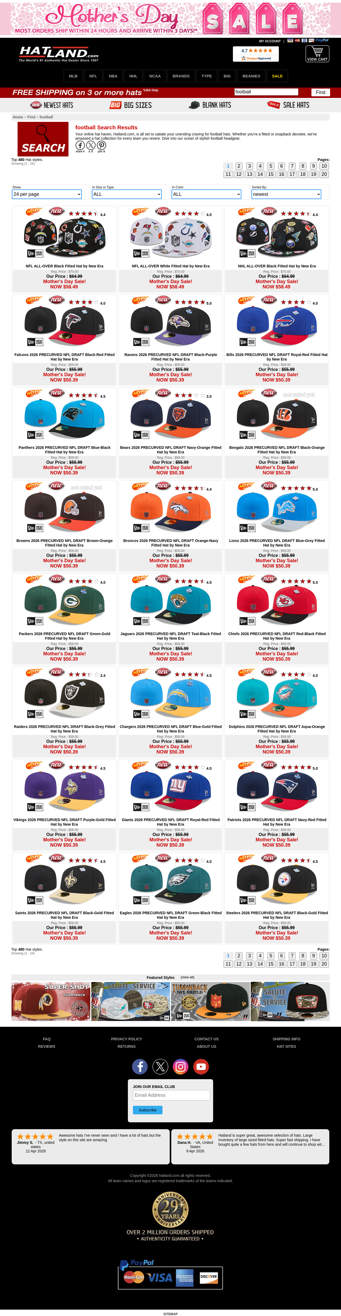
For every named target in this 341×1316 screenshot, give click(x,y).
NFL (93, 76)
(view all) (187, 977)
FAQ (47, 1039)
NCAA (155, 76)
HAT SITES (286, 1046)
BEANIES (251, 76)
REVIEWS (46, 1046)
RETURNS (127, 1046)
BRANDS (181, 76)
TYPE (206, 76)
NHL (133, 76)
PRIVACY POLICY (126, 1039)
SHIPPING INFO (286, 1039)
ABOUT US (206, 1046)
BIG (227, 76)
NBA (113, 76)
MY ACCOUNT (270, 41)
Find (320, 92)
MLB (73, 76)
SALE (277, 76)
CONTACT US (206, 1039)
